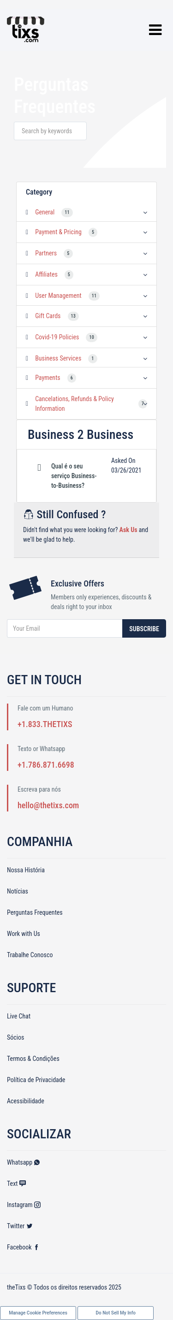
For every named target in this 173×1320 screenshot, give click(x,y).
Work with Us (23, 933)
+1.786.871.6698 (46, 765)
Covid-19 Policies (57, 337)
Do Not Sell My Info (116, 1312)
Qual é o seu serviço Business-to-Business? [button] (74, 475)
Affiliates (46, 274)
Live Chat (18, 1016)
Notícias (17, 891)
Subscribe (144, 629)
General (44, 212)
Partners (46, 253)
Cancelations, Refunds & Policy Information (74, 403)
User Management (58, 295)
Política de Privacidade (36, 1079)
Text (16, 1183)
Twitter (20, 1226)
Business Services (58, 358)
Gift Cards (47, 316)
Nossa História (26, 870)
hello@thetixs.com (48, 805)
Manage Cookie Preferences (38, 1312)
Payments (47, 377)
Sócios (15, 1037)
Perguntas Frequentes (35, 912)
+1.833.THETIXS (45, 724)
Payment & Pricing (58, 232)
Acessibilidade (25, 1101)
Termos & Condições (33, 1058)
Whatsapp (23, 1162)
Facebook (23, 1247)
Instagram (24, 1204)
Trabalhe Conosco (30, 955)
